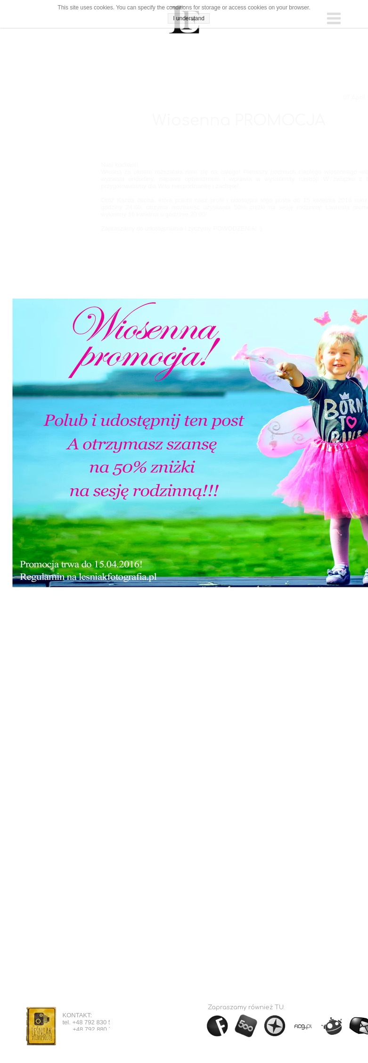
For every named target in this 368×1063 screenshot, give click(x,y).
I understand (188, 18)
